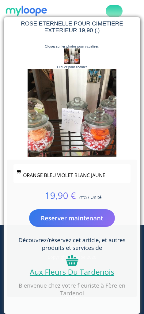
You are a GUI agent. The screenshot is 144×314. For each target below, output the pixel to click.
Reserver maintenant (72, 218)
